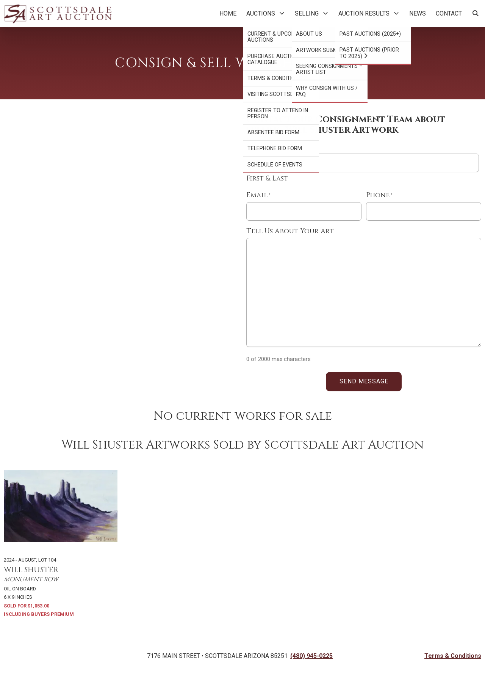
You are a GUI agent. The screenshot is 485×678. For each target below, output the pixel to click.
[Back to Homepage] (58, 13)
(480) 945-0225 (311, 655)
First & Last (267, 178)
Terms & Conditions (452, 655)
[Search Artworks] (475, 13)
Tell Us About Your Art (290, 231)
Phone (379, 195)
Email (258, 195)
